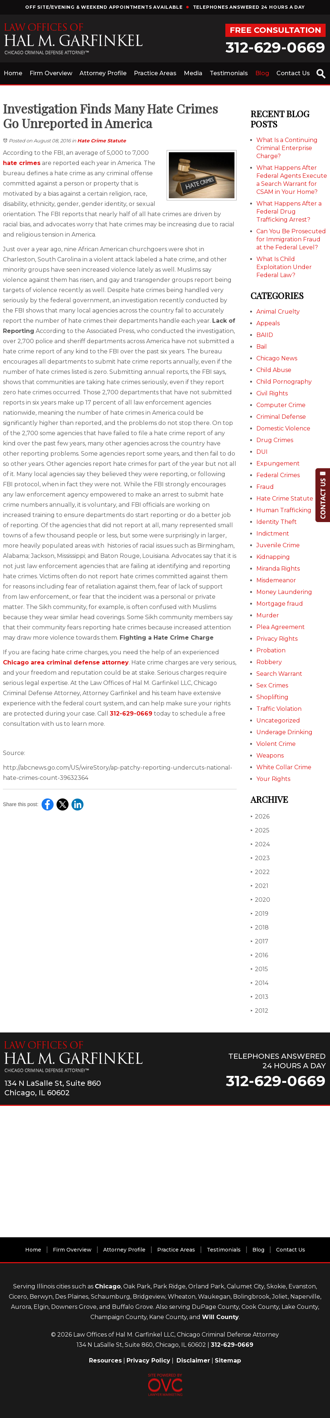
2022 (260, 872)
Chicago (108, 1286)
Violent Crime (276, 743)
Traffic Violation (279, 708)
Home (13, 73)
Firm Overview (51, 73)
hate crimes (21, 163)
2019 (259, 914)
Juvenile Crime (278, 545)
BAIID (264, 334)
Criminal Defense (281, 416)
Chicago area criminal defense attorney (66, 662)
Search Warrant (279, 673)
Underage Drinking (284, 732)
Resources (105, 1360)
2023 (260, 858)
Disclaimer (193, 1360)
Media (193, 73)
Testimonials (229, 73)
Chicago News (276, 358)
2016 (259, 955)
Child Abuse (273, 370)
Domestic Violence (283, 428)
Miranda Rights (278, 568)
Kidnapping (273, 556)
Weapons (270, 755)
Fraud (265, 486)
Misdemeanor (276, 580)
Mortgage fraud (279, 603)
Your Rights (273, 778)
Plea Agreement (280, 627)
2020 (260, 900)
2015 (259, 969)
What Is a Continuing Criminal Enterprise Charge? (287, 148)
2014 (259, 983)
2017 (259, 941)
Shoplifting (272, 697)
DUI (262, 451)
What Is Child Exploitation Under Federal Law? (284, 267)
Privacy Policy (148, 1360)
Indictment (272, 533)
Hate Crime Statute (101, 140)
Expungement (278, 463)
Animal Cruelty (278, 311)
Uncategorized (278, 720)
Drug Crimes (274, 440)
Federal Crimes (278, 475)
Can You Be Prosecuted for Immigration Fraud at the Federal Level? (291, 239)
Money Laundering (284, 592)
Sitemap (228, 1360)
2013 (259, 997)
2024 (260, 844)
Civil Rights (272, 393)
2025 (260, 830)
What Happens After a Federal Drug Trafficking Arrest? (289, 211)
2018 (260, 927)
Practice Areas (155, 73)
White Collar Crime (283, 767)
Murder (267, 615)
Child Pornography (284, 381)
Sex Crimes (272, 685)
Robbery (269, 662)
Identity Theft (276, 521)
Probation (271, 650)
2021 (259, 886)
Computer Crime (281, 405)
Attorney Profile (103, 73)
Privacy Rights (277, 638)
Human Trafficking (283, 510)
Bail (261, 346)
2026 (260, 816)
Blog (262, 73)
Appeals (268, 323)
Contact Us (293, 73)
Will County (220, 1317)
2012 (259, 1011)
